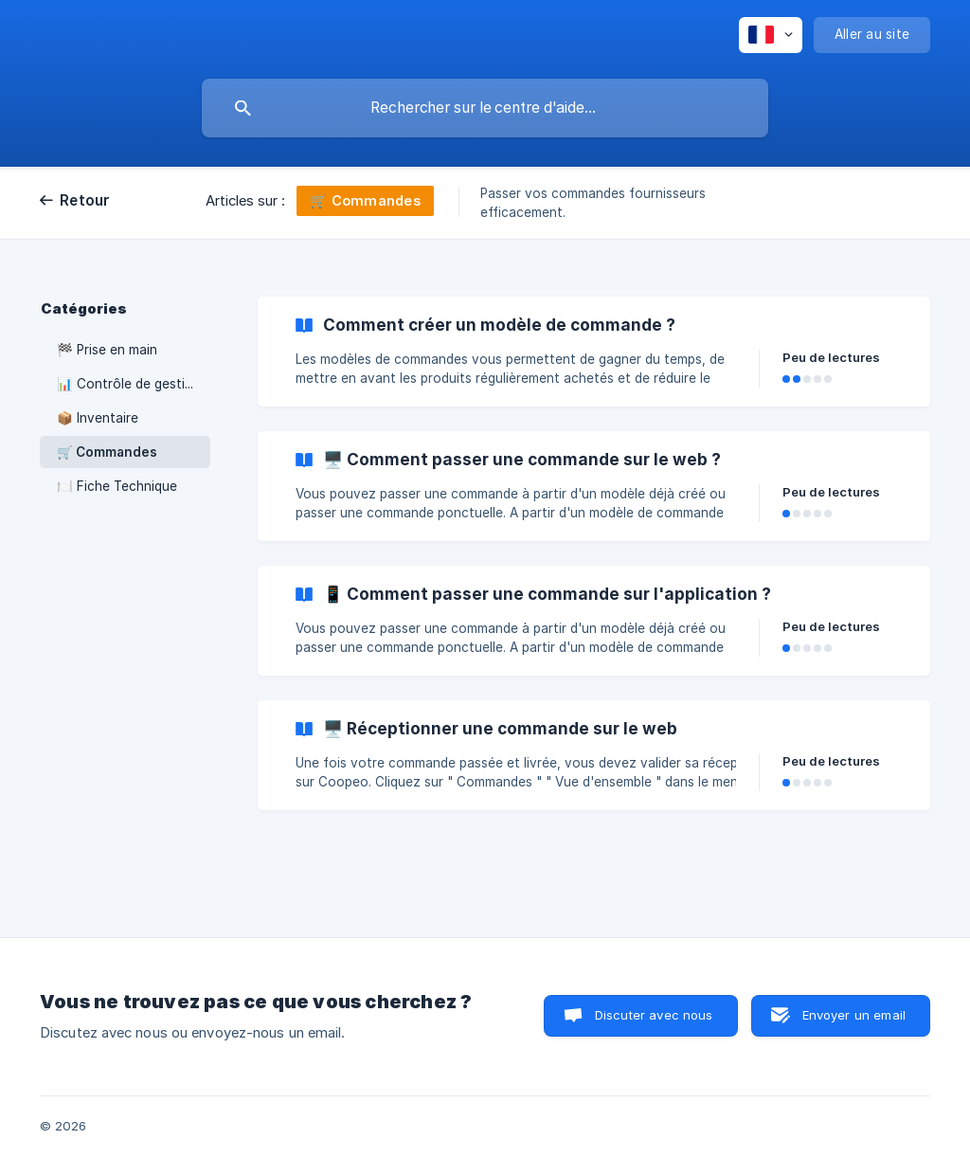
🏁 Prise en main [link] (107, 349)
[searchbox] (485, 108)
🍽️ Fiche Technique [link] (117, 486)
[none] (770, 35)
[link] (594, 352)
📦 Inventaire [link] (97, 417)
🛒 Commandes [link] (107, 452)
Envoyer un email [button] (854, 1014)
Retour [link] (85, 200)
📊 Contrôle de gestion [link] (129, 383)
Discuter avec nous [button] (654, 1014)
